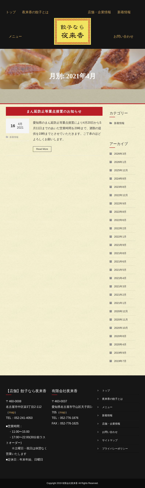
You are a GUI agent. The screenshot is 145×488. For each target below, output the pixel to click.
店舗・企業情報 (99, 12)
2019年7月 (120, 361)
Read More (42, 149)
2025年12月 (121, 170)
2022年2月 (120, 228)
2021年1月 (120, 302)
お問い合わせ (123, 36)
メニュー (15, 36)
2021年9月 (120, 244)
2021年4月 (120, 278)
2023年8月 (120, 186)
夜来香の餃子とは (35, 12)
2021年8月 (120, 253)
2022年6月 (120, 220)
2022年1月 (120, 236)
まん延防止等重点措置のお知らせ (54, 111)
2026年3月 (120, 153)
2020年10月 (121, 327)
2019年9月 (120, 352)
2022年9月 (120, 203)
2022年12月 (121, 195)
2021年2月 (120, 294)
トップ (11, 12)
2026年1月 (120, 162)
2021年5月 (120, 269)
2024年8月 (120, 178)
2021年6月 (120, 261)
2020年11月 (121, 319)
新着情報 (124, 12)
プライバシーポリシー (115, 448)
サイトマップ (110, 440)
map (12, 412)
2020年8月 (120, 336)
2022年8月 (120, 211)
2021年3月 (120, 286)
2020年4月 (120, 344)
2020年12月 (121, 311)
